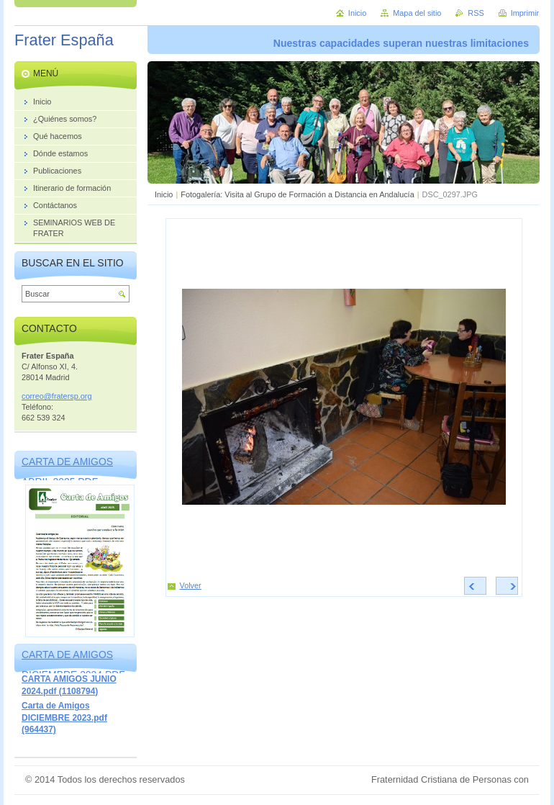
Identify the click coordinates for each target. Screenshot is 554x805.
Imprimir (525, 13)
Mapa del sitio (417, 13)
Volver (190, 585)
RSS (475, 13)
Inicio (164, 194)
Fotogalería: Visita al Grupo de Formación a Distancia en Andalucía (297, 194)
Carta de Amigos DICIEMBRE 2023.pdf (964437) (64, 717)
